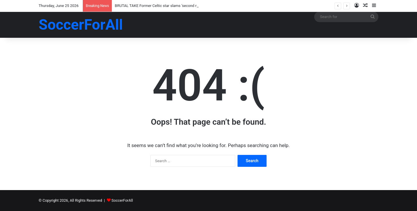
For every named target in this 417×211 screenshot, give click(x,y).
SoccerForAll (122, 200)
